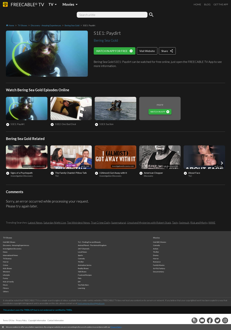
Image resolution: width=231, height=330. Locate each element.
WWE (211, 222)
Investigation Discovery (12, 249)
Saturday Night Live (54, 222)
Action (155, 249)
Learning (81, 288)
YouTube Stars (83, 285)
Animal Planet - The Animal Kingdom (92, 245)
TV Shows (7, 238)
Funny (5, 278)
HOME (197, 4)
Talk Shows (82, 272)
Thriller (81, 262)
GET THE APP (220, 4)
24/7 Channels (83, 249)
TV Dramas (7, 258)
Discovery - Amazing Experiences (16, 245)
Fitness (6, 288)
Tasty (175, 222)
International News (10, 255)
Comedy (81, 258)
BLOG (207, 4)
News (5, 252)
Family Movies (159, 265)
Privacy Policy (116, 327)
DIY (79, 282)
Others (6, 291)
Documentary (158, 272)
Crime (5, 265)
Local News (82, 252)
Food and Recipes (85, 275)
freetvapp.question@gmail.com (90, 303)
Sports (80, 255)
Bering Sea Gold (106, 40)
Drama (155, 255)
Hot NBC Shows (9, 242)
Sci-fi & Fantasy (159, 268)
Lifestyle (6, 275)
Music (5, 285)
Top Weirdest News (78, 222)
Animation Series (84, 265)
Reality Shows (83, 268)
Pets (79, 278)
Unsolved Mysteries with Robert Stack (149, 222)
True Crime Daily (100, 222)
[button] (222, 163)
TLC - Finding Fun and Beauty (89, 242)
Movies (156, 238)
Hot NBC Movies (159, 242)
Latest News (35, 222)
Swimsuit (184, 222)
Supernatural (118, 222)
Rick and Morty (198, 222)
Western (6, 272)
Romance (157, 262)
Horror (6, 262)
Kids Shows (7, 268)
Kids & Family (8, 282)
